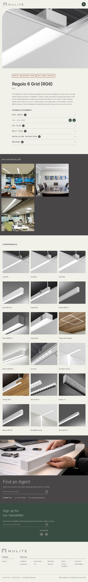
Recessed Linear (28, 75)
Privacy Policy (16, 577)
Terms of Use (6, 577)
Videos (63, 561)
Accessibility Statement (29, 577)
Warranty (50, 564)
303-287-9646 (21, 497)
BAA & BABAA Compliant (46, 75)
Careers (4, 561)
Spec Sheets (38, 561)
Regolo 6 (16, 75)
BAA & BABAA (79, 564)
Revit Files (51, 561)
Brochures (78, 561)
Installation (23, 561)
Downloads (23, 564)
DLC (35, 564)
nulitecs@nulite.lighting (38, 497)
